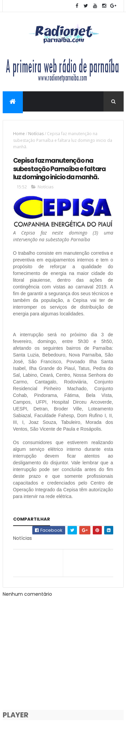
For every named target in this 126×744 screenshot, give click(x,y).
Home (19, 133)
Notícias (36, 133)
